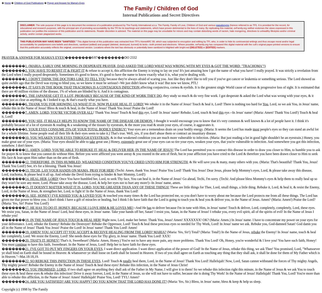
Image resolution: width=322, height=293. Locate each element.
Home (8, 3)
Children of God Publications (29, 3)
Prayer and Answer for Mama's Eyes (66, 3)
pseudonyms (222, 25)
